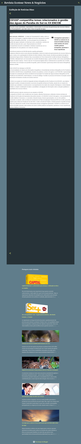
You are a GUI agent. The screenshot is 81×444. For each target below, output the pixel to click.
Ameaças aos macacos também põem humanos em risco (36, 343)
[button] (10, 13)
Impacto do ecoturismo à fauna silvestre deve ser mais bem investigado (40, 370)
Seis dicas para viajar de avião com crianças (33, 396)
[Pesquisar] (48, 3)
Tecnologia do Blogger (40, 442)
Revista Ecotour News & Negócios (25, 2)
